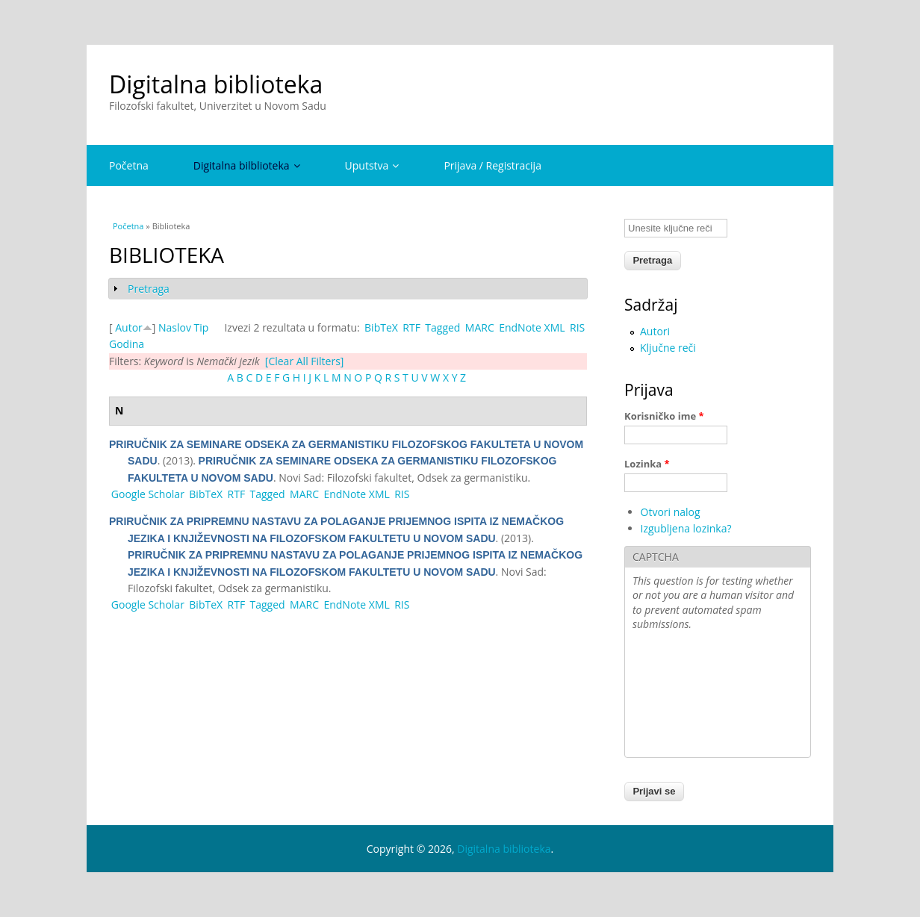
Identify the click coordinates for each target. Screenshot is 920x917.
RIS (577, 327)
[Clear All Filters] (304, 361)
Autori (655, 331)
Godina (126, 344)
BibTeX (381, 327)
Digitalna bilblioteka (246, 165)
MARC (479, 327)
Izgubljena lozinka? (686, 528)
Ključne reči (668, 348)
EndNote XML (532, 327)
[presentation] (693, 696)
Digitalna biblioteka (216, 84)
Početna (129, 165)
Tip (201, 327)
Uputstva (372, 165)
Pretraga (149, 289)
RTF (411, 327)
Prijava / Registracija (492, 165)
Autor (129, 327)
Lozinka (647, 463)
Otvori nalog (670, 512)
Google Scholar (147, 494)
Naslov (174, 327)
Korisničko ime (664, 416)
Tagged (442, 327)
